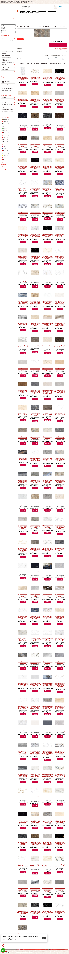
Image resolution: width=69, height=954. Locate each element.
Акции (2, 166)
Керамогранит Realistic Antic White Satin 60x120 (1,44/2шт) (35, 639)
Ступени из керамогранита (5, 60)
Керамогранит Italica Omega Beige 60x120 (22, 414)
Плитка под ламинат (6, 51)
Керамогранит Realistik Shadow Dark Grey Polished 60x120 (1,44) (60, 437)
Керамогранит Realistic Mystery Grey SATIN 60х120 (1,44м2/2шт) (60, 639)
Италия (4, 135)
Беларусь (5, 119)
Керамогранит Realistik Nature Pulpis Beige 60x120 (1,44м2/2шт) (60, 369)
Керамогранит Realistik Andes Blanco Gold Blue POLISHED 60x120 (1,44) (59, 865)
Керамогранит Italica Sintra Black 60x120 (22, 459)
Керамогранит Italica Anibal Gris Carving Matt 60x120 (47, 503)
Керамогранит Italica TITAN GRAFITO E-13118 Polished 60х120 (35, 213)
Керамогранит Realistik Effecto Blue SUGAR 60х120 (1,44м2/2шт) (47, 684)
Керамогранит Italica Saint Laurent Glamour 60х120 (60, 78)
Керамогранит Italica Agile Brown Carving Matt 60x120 (35, 503)
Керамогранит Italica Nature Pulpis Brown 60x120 (22, 391)
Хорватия (5, 159)
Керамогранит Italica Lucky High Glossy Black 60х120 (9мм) (35, 257)
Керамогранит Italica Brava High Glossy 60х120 (35, 572)
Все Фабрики (5, 35)
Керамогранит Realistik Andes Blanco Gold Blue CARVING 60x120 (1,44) (59, 775)
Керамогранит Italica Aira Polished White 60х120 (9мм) (22, 280)
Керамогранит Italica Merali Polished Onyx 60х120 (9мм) (60, 235)
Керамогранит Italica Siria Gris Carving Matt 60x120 (47, 459)
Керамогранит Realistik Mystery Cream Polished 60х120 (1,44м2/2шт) (47, 369)
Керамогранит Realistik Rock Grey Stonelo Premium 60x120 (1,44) (60, 730)
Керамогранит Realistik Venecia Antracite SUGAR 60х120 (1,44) (23, 775)
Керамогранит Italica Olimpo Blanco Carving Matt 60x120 (47, 549)
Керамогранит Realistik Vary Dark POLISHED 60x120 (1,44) (60, 752)
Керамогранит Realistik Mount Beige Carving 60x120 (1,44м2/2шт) (60, 707)
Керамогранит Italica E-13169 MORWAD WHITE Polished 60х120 (23, 213)
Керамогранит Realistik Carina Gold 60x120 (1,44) (47, 324)
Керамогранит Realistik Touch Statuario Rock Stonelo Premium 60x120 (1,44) (47, 753)
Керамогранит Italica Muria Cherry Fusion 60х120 (22, 617)
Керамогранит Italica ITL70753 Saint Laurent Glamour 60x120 (60, 843)
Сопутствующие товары (7, 62)
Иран (4, 130)
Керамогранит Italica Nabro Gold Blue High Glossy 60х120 (35, 617)
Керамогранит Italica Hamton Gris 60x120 (35, 346)
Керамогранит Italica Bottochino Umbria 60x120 (35, 324)
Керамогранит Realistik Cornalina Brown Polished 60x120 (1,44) (60, 324)
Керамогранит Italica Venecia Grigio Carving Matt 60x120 (35, 481)
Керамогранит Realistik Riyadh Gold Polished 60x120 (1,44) (35, 437)
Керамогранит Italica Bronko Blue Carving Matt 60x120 (47, 481)
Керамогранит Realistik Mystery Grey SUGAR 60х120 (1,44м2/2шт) (23, 730)
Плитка (22, 23)
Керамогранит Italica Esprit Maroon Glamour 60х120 (60, 122)
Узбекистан (5, 153)
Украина (5, 155)
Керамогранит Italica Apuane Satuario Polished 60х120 (22, 189)
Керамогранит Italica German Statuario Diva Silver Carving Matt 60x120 (60, 527)
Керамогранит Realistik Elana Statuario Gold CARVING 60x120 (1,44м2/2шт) (60, 685)
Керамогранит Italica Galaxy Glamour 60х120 (47, 122)
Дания (4, 126)
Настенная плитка (9, 20)
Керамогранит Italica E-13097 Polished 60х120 (47, 213)
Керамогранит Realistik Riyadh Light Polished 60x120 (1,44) (47, 437)
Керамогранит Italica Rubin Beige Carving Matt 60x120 (59, 503)
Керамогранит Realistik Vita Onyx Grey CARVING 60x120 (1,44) (35, 775)
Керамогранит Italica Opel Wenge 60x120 (47, 414)
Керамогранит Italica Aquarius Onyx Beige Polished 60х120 (59, 167)
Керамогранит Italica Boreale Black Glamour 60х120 (35, 167)
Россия (4, 146)
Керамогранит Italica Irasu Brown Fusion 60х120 (22, 595)
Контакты (37, 12)
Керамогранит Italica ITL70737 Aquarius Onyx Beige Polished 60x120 (47, 797)
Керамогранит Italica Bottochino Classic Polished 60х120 (22, 167)
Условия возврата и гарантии (26, 12)
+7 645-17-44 (26, 6)
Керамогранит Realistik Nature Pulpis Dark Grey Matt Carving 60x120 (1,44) (35, 392)
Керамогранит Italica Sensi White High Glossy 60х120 (59, 912)
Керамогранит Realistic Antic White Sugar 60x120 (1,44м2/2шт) (47, 639)
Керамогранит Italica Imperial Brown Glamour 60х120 (35, 122)
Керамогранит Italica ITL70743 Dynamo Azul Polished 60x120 (48, 821)
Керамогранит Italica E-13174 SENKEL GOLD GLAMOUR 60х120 (47, 189)
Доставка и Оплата (42, 11)
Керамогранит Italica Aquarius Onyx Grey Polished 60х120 (47, 167)
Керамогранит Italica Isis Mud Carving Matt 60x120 (35, 526)
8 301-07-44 (26, 8)
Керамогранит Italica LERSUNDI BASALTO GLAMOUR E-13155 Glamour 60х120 (60, 190)
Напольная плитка (6, 42)
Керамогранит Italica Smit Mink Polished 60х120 (47, 617)
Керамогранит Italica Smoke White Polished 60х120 (35, 189)
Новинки (34, 11)
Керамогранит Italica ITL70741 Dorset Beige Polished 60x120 (35, 821)
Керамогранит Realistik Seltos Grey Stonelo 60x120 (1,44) (60, 889)
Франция (5, 157)
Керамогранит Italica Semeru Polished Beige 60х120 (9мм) (47, 257)
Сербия (4, 148)
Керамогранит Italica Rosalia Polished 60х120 (22, 100)
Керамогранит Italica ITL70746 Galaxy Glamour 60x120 (22, 843)
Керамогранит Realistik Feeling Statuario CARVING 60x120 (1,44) (35, 707)
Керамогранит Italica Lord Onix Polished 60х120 (59, 595)
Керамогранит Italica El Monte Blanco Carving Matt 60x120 (47, 526)
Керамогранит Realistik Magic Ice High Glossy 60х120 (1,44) (60, 213)
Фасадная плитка (6, 55)
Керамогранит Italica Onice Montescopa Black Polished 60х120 (35, 912)
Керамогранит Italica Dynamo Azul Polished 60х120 (35, 145)
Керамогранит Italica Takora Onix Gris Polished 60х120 (22, 639)
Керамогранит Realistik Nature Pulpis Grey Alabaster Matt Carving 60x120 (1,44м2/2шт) (47, 392)
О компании (22, 11)
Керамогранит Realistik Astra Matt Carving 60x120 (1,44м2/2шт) (60, 302)
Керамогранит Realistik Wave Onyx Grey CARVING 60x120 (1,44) (47, 775)
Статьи (28, 11)
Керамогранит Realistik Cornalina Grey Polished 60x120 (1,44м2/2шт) (35, 889)
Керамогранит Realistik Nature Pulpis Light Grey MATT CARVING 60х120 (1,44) (59, 392)
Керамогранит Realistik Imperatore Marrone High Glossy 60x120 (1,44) (59, 346)
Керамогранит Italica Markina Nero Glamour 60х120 (23, 122)
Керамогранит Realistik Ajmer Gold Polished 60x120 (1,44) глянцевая (35, 302)
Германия (5, 123)
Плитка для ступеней (6, 57)
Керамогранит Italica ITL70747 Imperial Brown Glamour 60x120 (35, 843)
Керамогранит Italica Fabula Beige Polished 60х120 (47, 78)
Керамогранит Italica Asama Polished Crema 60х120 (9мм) (23, 257)
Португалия (5, 144)
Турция (4, 150)
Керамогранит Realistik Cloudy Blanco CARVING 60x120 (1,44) (35, 684)
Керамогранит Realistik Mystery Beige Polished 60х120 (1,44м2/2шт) (23, 235)
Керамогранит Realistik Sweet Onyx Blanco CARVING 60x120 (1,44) (35, 752)
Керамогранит (5, 49)
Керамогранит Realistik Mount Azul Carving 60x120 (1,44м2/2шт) (47, 707)
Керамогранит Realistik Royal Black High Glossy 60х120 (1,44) (47, 235)
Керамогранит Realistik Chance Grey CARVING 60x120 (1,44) (23, 684)
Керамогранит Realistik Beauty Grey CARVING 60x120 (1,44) (60, 662)
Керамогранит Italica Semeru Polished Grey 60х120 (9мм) (60, 257)
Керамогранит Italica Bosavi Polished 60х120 (23, 572)
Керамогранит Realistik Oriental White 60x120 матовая (60, 414)
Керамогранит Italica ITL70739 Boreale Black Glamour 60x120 (23, 821)
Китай (4, 137)
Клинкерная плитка (6, 44)
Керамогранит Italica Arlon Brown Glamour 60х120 (23, 145)
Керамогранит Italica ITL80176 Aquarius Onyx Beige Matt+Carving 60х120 (47, 866)
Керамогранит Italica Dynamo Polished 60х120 (47, 145)
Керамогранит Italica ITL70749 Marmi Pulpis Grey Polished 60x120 (47, 843)
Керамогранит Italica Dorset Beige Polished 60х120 (60, 145)
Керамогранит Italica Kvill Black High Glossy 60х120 (47, 595)
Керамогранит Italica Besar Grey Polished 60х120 (59, 549)
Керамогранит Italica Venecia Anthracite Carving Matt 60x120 (22, 481)
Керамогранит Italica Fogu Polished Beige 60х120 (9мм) (35, 280)
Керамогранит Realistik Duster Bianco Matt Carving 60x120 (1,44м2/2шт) (47, 890)
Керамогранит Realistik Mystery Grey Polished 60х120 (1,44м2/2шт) (35, 235)
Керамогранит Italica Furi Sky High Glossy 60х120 (47, 572)
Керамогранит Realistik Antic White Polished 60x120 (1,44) (47, 302)
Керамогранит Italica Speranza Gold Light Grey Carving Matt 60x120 (22, 527)
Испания (5, 132)
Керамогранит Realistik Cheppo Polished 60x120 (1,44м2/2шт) (22, 912)
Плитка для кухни (6, 46)
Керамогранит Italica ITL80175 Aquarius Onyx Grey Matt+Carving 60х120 (35, 866)
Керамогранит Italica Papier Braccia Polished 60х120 (35, 100)
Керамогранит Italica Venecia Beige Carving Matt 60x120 (60, 459)
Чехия (4, 162)
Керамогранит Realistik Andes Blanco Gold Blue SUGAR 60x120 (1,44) (35, 662)
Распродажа (4, 169)
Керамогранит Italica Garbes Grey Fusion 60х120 (59, 572)
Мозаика (4, 53)
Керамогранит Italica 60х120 (35, 23)
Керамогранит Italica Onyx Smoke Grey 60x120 (35, 414)
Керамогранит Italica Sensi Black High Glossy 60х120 (47, 912)
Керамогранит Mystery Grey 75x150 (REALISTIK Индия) (22, 78)
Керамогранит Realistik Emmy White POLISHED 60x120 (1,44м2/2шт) (23, 707)
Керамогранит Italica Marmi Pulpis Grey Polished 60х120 (59, 100)
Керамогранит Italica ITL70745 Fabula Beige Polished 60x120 (60, 821)
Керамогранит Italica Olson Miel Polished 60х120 (47, 100)
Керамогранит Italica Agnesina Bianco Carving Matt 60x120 (22, 503)
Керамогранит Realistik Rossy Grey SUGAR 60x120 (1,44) (23, 752)
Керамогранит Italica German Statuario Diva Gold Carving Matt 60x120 (23, 550)
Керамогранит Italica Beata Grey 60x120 (22, 324)
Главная (18, 23)
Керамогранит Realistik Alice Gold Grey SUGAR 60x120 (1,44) (23, 662)
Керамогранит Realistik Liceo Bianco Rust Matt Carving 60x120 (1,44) (23, 369)
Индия (4, 128)
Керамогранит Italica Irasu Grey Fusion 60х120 (35, 595)
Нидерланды (5, 139)
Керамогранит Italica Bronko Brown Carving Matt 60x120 (60, 481)
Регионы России (52, 11)
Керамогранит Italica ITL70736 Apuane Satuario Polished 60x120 (35, 798)
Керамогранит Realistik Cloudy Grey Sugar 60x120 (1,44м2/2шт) (23, 889)
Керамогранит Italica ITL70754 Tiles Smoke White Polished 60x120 (23, 865)
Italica (61, 49)
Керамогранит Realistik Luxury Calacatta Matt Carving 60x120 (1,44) (35, 369)
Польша (4, 141)
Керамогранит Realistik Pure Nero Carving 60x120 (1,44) (47, 730)
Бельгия (4, 121)
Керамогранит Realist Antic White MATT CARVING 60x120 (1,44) (35, 459)
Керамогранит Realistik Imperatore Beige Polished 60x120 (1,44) (47, 346)
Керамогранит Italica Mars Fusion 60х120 (35, 78)
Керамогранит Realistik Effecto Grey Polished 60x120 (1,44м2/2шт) (23, 346)
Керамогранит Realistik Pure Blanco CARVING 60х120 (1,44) (35, 730)
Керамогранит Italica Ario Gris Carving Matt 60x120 (35, 549)
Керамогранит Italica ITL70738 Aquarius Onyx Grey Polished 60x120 (59, 797)
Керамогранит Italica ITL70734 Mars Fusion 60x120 (23, 797)
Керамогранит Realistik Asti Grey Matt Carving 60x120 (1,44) (47, 662)
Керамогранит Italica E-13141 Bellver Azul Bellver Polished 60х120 (23, 302)
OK (44, 938)
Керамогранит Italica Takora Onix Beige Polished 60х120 (59, 617)
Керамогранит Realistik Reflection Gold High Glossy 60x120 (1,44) (23, 437)
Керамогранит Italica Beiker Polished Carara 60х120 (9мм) (47, 280)
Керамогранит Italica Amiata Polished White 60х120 (60, 280)
